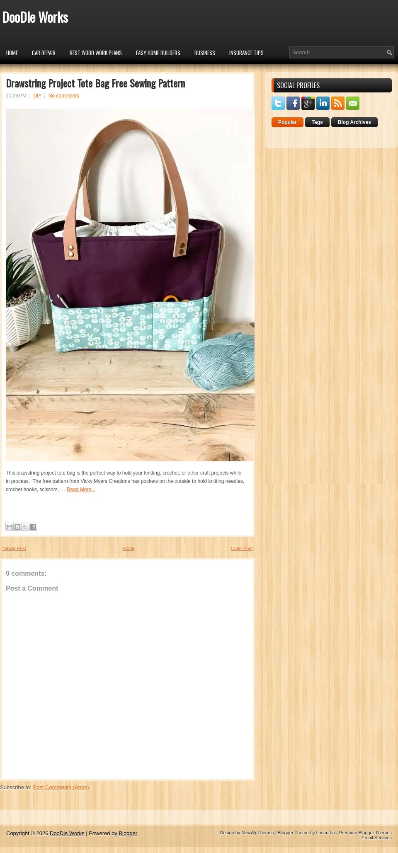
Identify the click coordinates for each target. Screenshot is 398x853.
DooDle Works (35, 17)
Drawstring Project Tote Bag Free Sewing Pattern (95, 83)
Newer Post (14, 548)
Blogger (128, 833)
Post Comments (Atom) (61, 787)
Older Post (241, 548)
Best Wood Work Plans (96, 52)
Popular (287, 122)
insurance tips (246, 52)
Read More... (81, 489)
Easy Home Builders (158, 52)
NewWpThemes (257, 832)
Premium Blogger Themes (365, 832)
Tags (317, 122)
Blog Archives (354, 122)
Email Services (377, 837)
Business (204, 52)
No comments (64, 96)
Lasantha (325, 832)
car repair (44, 52)
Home (12, 52)
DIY (37, 96)
